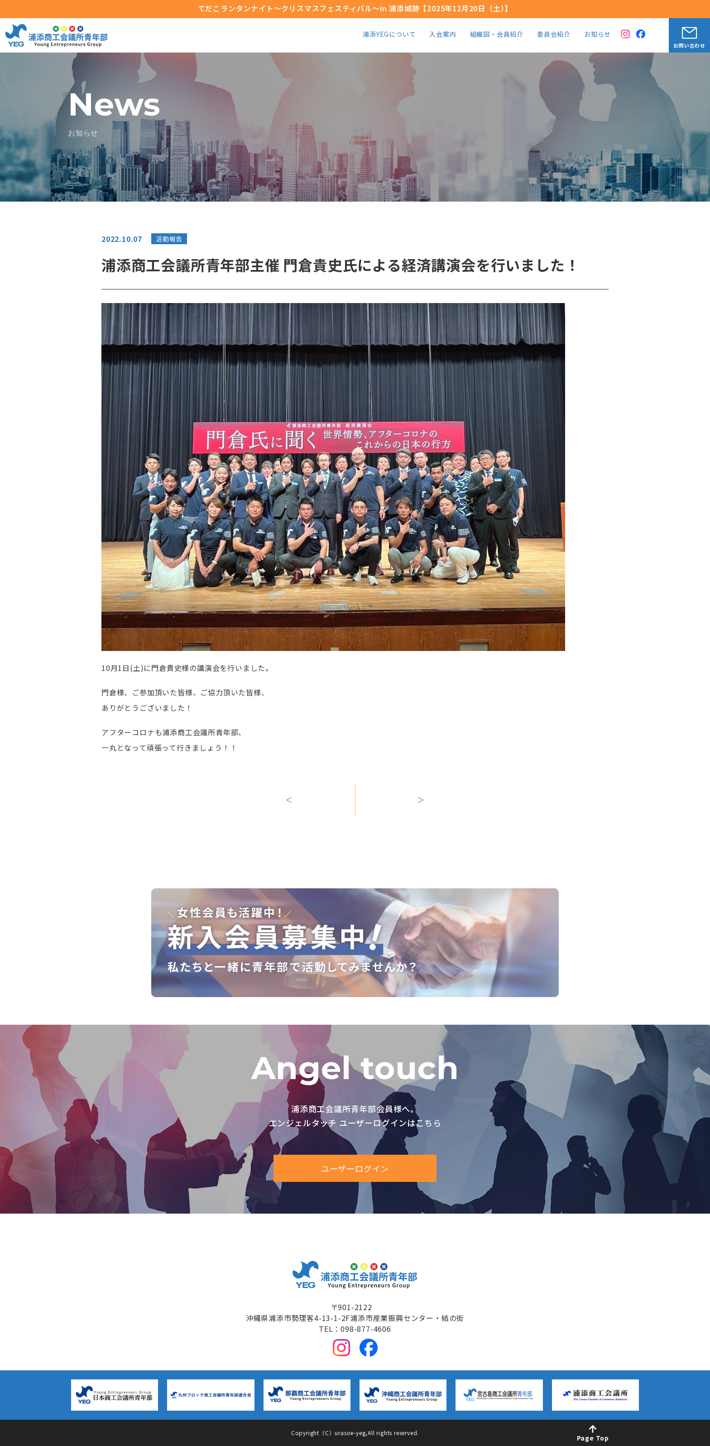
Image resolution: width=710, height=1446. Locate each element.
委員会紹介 (554, 35)
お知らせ (597, 35)
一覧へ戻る (355, 808)
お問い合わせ (689, 45)
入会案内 (442, 35)
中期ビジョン (332, 1230)
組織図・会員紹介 (496, 35)
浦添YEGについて (389, 35)
